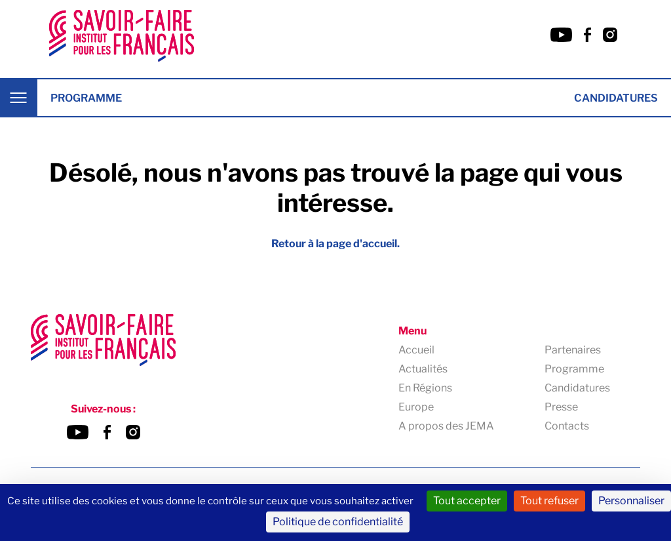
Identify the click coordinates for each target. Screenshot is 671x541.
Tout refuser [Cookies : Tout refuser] (549, 500)
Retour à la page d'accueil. (335, 243)
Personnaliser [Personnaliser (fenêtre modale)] (631, 500)
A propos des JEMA (446, 426)
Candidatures (616, 98)
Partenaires (573, 350)
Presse (561, 407)
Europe (416, 407)
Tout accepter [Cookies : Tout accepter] (467, 500)
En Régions (425, 388)
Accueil (416, 350)
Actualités (423, 369)
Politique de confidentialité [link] (338, 521)
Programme (86, 98)
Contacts (567, 426)
